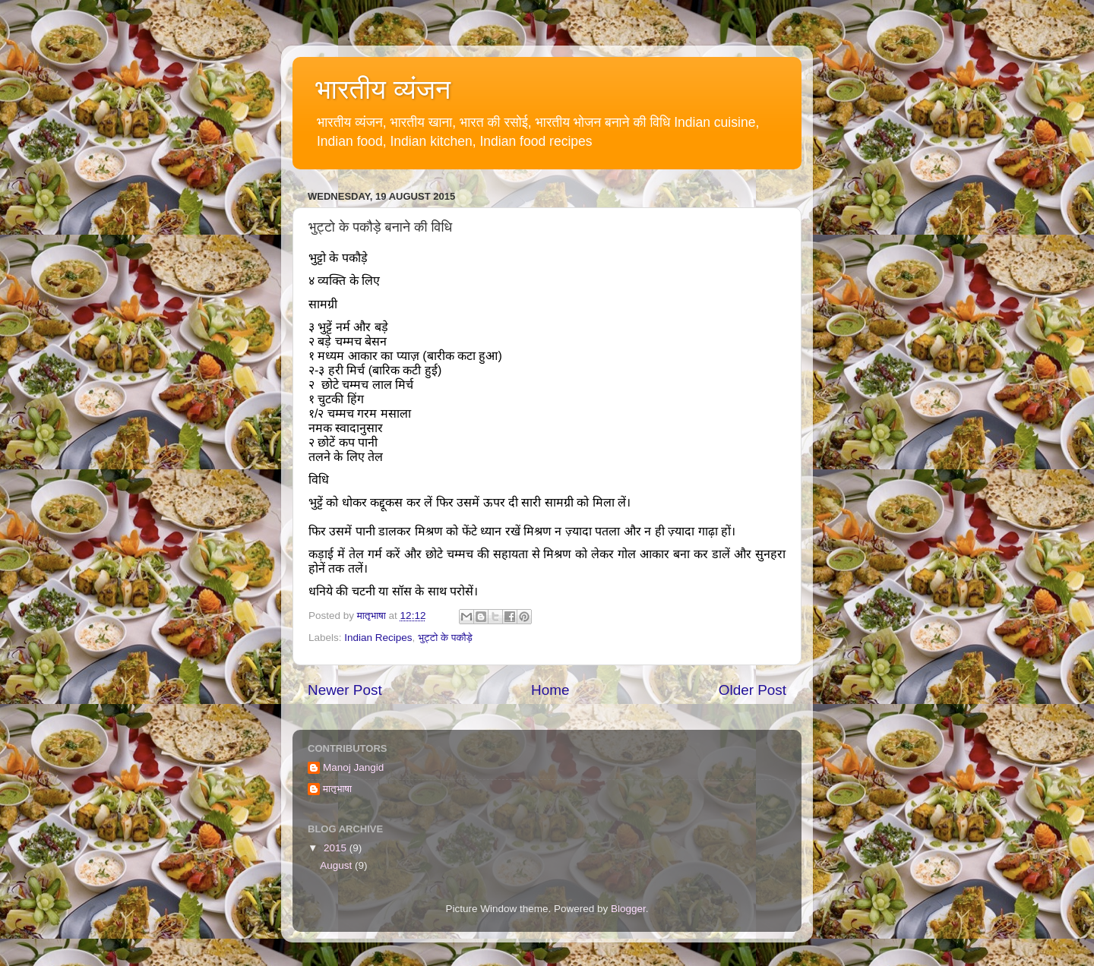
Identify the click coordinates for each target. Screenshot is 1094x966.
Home (550, 690)
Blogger (628, 908)
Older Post (752, 690)
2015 (336, 848)
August (337, 865)
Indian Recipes (378, 637)
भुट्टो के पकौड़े (445, 637)
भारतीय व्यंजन (383, 89)
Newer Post (345, 690)
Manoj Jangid (353, 767)
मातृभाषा (337, 788)
